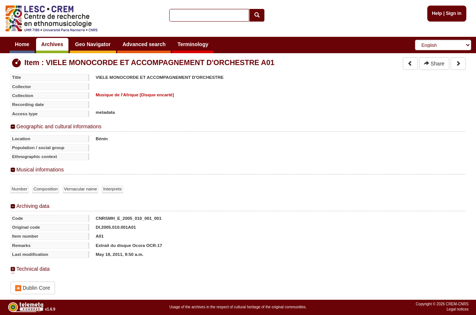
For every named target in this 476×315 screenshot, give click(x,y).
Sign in (453, 13)
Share (434, 64)
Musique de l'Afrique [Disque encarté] (135, 94)
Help (437, 13)
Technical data (33, 269)
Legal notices (458, 309)
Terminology (192, 44)
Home (22, 44)
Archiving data (32, 206)
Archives (52, 44)
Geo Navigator (93, 44)
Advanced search (143, 44)
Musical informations (40, 170)
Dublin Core (32, 288)
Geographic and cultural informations (59, 126)
